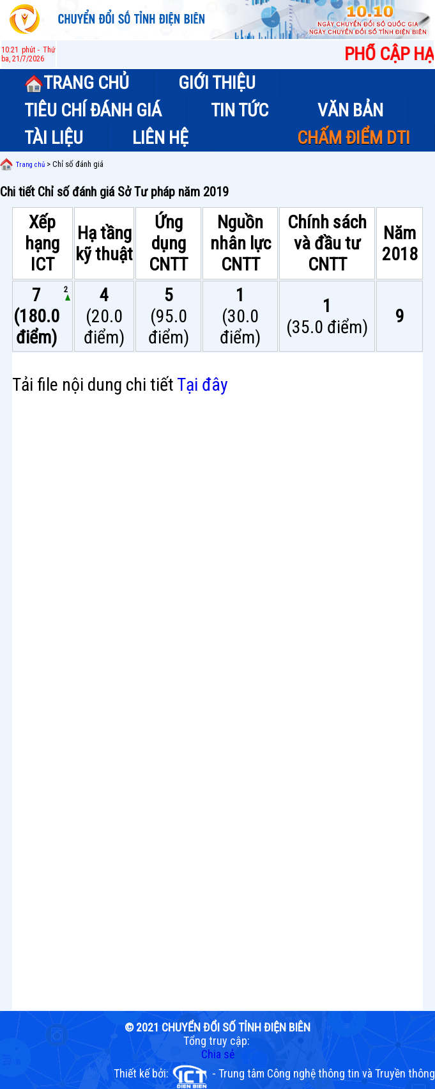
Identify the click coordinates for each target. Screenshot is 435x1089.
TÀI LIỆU (53, 137)
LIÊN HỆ (160, 137)
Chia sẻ (217, 1054)
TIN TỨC (239, 110)
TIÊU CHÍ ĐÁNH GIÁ (93, 110)
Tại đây (202, 384)
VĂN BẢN (350, 110)
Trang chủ (31, 165)
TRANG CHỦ (76, 82)
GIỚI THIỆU (217, 82)
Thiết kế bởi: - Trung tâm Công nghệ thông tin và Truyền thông (274, 1074)
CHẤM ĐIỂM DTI (353, 137)
